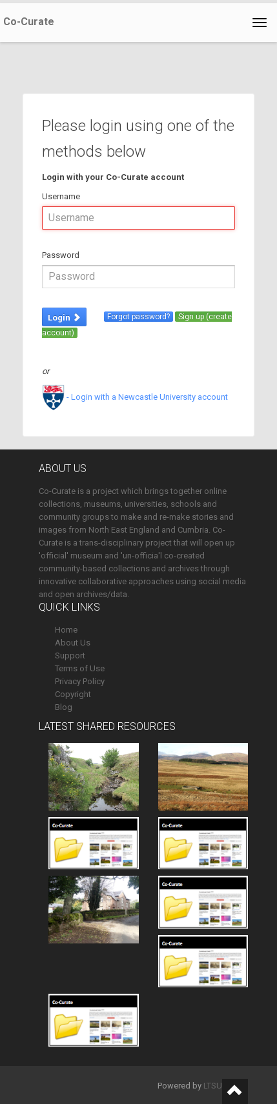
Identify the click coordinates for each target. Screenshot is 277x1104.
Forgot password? (138, 316)
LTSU (212, 1085)
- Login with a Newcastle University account (135, 397)
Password (60, 255)
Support (70, 655)
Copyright (73, 694)
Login (64, 317)
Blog (63, 707)
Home (66, 630)
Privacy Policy (80, 681)
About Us (72, 642)
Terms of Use (80, 668)
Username (61, 196)
